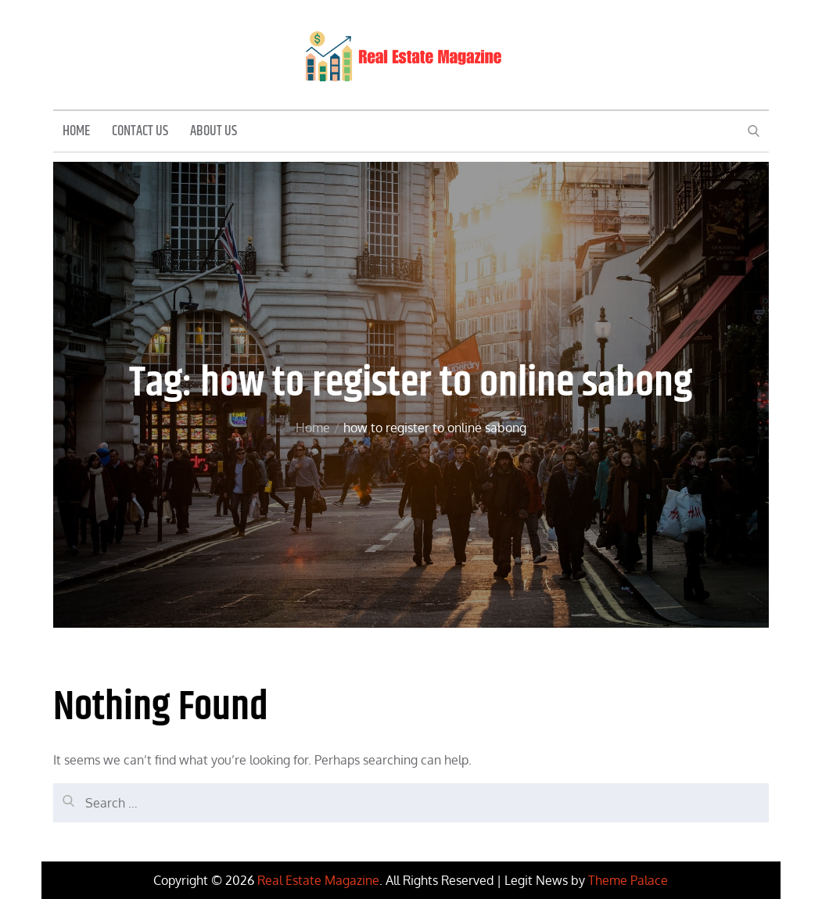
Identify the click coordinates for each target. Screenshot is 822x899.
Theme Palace (628, 880)
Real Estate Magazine (318, 880)
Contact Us (140, 131)
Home (76, 131)
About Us (213, 131)
